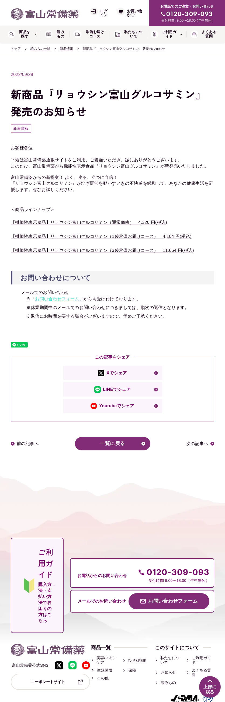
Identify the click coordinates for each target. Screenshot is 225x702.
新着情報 (66, 49)
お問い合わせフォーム (57, 299)
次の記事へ (197, 444)
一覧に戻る (112, 443)
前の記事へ (28, 444)
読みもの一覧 (40, 49)
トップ (16, 48)
